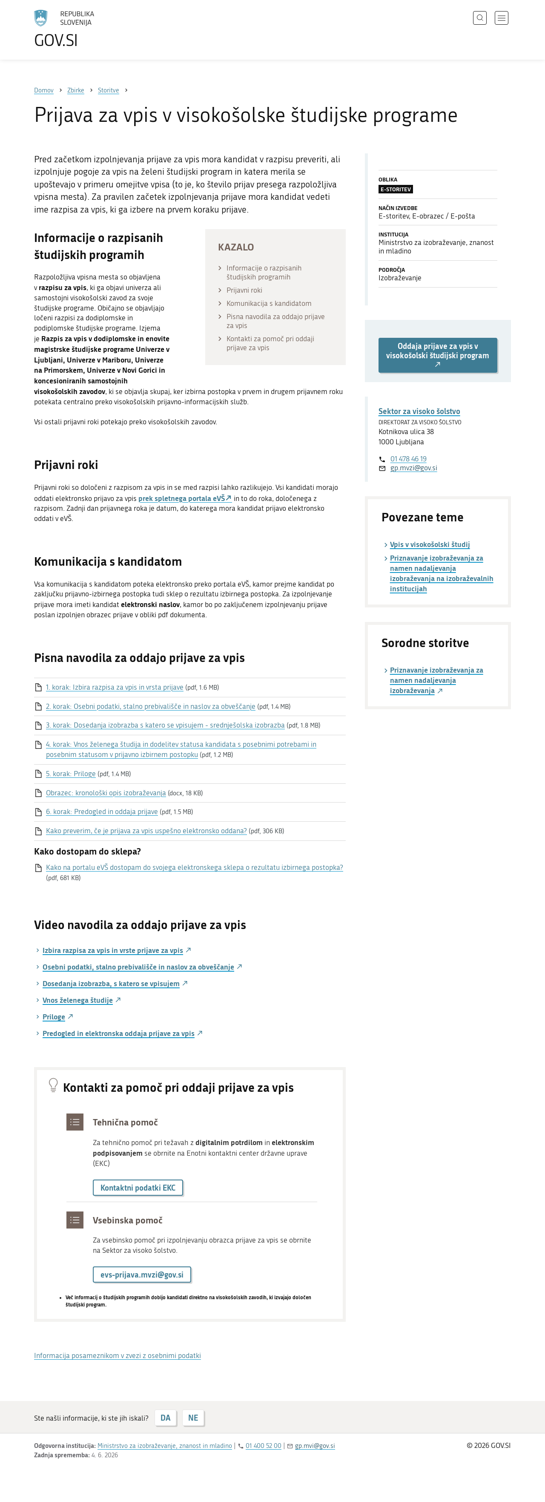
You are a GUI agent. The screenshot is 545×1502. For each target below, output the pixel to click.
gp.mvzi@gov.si (413, 467)
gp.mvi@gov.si (315, 1446)
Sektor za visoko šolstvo (419, 411)
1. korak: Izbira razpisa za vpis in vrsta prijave (115, 687)
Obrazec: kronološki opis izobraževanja (106, 792)
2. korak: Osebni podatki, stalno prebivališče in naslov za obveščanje (150, 706)
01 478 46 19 (408, 459)
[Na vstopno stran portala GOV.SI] (87, 29)
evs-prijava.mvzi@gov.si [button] (142, 1274)
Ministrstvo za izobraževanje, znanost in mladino (165, 1446)
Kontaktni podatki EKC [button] (137, 1187)
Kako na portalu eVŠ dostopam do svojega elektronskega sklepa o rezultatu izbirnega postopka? (194, 867)
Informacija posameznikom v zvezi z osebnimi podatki (117, 1355)
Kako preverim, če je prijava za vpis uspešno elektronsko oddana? (146, 830)
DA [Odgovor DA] (165, 1417)
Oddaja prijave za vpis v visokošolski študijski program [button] (437, 355)
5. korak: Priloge (71, 773)
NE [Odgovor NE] (193, 1417)
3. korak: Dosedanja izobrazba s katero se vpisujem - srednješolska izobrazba (165, 725)
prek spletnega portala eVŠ (181, 498)
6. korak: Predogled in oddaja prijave (102, 811)
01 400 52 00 (263, 1446)
